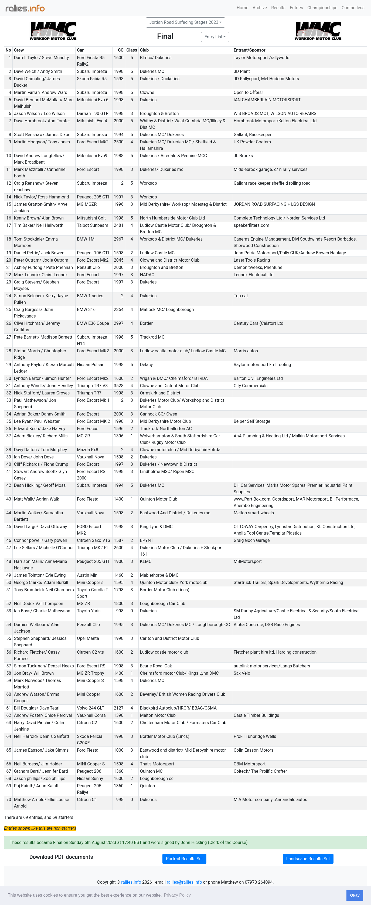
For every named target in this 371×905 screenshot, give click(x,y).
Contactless (353, 7)
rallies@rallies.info (184, 882)
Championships (322, 7)
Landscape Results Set (308, 858)
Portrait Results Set (184, 858)
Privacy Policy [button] (177, 895)
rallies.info (131, 882)
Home (242, 7)
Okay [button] (354, 895)
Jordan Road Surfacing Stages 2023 (184, 22)
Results (278, 7)
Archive (260, 7)
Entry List (213, 36)
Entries (296, 7)
